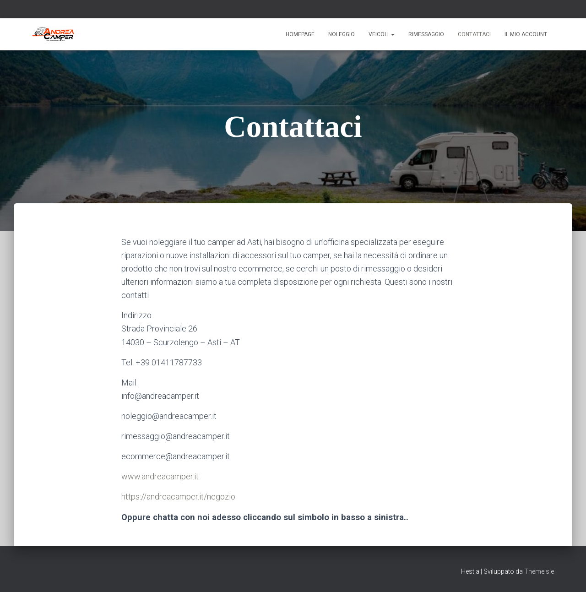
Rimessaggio (426, 34)
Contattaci (474, 34)
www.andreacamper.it (160, 476)
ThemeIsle (539, 571)
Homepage (300, 34)
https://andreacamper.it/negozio (178, 496)
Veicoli (382, 34)
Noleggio (341, 34)
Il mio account (526, 34)
